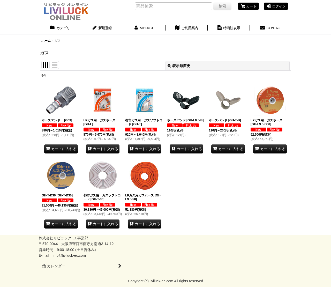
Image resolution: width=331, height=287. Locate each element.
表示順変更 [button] (179, 66)
